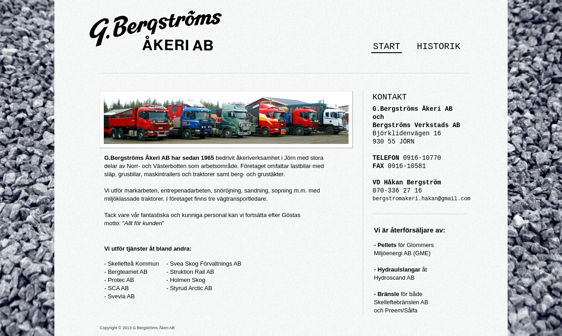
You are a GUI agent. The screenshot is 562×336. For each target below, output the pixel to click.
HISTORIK (438, 46)
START (386, 46)
